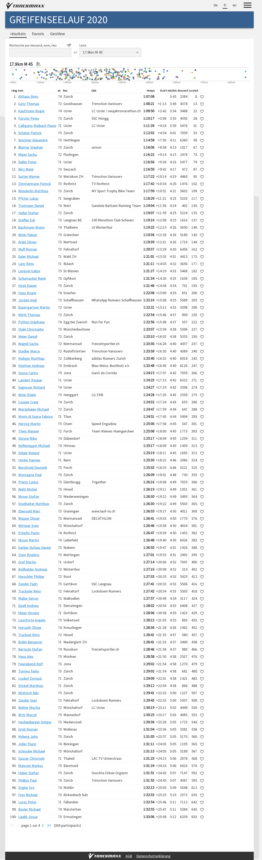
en (234, 5)
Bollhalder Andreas (32, 569)
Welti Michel (27, 489)
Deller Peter (27, 162)
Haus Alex (25, 656)
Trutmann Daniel (31, 205)
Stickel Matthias (30, 685)
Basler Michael (29, 809)
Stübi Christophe (31, 329)
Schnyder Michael (31, 751)
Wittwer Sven (28, 525)
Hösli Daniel (27, 285)
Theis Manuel (28, 431)
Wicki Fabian (27, 234)
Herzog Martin (29, 423)
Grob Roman (28, 729)
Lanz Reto (26, 263)
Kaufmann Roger (31, 111)
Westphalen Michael (33, 409)
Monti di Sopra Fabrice (35, 416)
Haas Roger (27, 292)
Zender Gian (27, 700)
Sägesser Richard (31, 387)
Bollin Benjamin (30, 642)
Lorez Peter (27, 802)
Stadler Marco (29, 351)
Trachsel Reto (29, 634)
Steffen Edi (26, 220)
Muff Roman (27, 249)
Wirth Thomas (29, 314)
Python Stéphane (31, 322)
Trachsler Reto (29, 591)
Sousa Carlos (28, 372)
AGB (129, 856)
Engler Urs (26, 787)
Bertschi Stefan (30, 649)
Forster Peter (28, 118)
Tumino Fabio (28, 671)
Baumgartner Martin (34, 307)
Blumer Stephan (30, 147)
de (215, 5)
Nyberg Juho (28, 736)
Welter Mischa (29, 707)
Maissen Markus (30, 765)
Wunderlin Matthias (33, 191)
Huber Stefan (28, 772)
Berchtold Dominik (32, 467)
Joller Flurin (27, 744)
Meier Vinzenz (28, 612)
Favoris (38, 33)
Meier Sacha (27, 154)
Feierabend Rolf (30, 664)
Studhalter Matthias (33, 503)
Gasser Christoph (31, 758)
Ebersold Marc (29, 511)
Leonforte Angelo (32, 620)
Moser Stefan (28, 496)
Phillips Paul (27, 780)
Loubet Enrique (30, 678)
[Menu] (247, 6)
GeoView (57, 33)
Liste (82, 45)
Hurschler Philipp (31, 576)
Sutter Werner (29, 176)
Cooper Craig (28, 402)
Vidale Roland (28, 452)
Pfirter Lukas (28, 198)
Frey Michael (27, 794)
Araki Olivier (27, 242)
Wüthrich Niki (28, 692)
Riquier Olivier (29, 518)
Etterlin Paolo (29, 532)
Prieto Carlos (28, 482)
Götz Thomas (28, 103)
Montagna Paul (30, 474)
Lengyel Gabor (29, 271)
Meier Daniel (27, 336)
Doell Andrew (28, 605)
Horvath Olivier (29, 627)
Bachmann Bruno (31, 227)
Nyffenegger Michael (34, 445)
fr (225, 5)
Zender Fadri (28, 584)
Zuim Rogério (28, 554)
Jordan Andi (27, 300)
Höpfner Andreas (31, 365)
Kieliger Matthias (31, 358)
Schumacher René (32, 278)
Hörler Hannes (29, 460)
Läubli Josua (27, 816)
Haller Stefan (28, 212)
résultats (18, 33)
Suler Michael (28, 256)
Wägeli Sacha (28, 343)
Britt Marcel (27, 714)
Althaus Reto (28, 96)
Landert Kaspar (30, 380)
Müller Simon (28, 598)
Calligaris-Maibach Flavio (37, 125)
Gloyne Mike (27, 438)
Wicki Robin (27, 394)
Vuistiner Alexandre (33, 140)
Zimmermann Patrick (34, 183)
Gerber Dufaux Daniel (34, 547)
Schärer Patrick (30, 132)
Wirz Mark (26, 169)
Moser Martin (28, 540)
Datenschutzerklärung (153, 856)
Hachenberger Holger (34, 722)
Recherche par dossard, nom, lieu (40, 45)
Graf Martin (27, 562)
